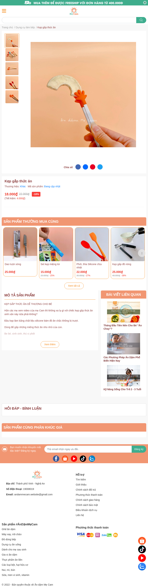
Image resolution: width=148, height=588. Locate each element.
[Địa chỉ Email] (95, 449)
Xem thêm (50, 344)
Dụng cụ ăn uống (11, 544)
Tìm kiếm (81, 479)
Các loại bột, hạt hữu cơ (15, 564)
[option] (11, 41)
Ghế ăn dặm (8, 529)
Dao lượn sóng (13, 264)
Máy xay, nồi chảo (11, 534)
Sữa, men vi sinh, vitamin (15, 575)
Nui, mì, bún (8, 570)
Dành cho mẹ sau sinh (14, 549)
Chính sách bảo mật (87, 505)
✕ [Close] (145, 2)
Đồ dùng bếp (9, 539)
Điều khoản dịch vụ (86, 510)
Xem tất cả (74, 285)
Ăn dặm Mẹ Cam (43, 584)
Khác (23, 186)
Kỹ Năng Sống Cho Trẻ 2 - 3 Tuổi (122, 389)
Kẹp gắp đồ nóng (121, 264)
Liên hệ (80, 515)
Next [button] (142, 253)
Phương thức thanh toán (89, 494)
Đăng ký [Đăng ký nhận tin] (138, 449)
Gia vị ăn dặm (9, 554)
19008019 (28, 489)
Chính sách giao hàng (88, 499)
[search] (141, 20)
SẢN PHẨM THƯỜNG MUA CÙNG (31, 221)
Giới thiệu (81, 484)
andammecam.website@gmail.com (33, 494)
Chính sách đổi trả (86, 489)
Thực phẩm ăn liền (12, 559)
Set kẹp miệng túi (50, 264)
